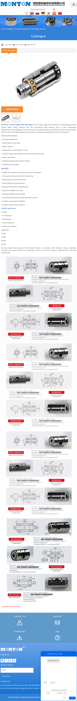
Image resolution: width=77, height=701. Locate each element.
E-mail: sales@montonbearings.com (13, 685)
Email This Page (19, 44)
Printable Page (8, 44)
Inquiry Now (12, 109)
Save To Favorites (31, 44)
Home (3, 29)
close (64, 698)
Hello (45, 682)
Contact (52, 682)
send (72, 698)
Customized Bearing (22, 29)
